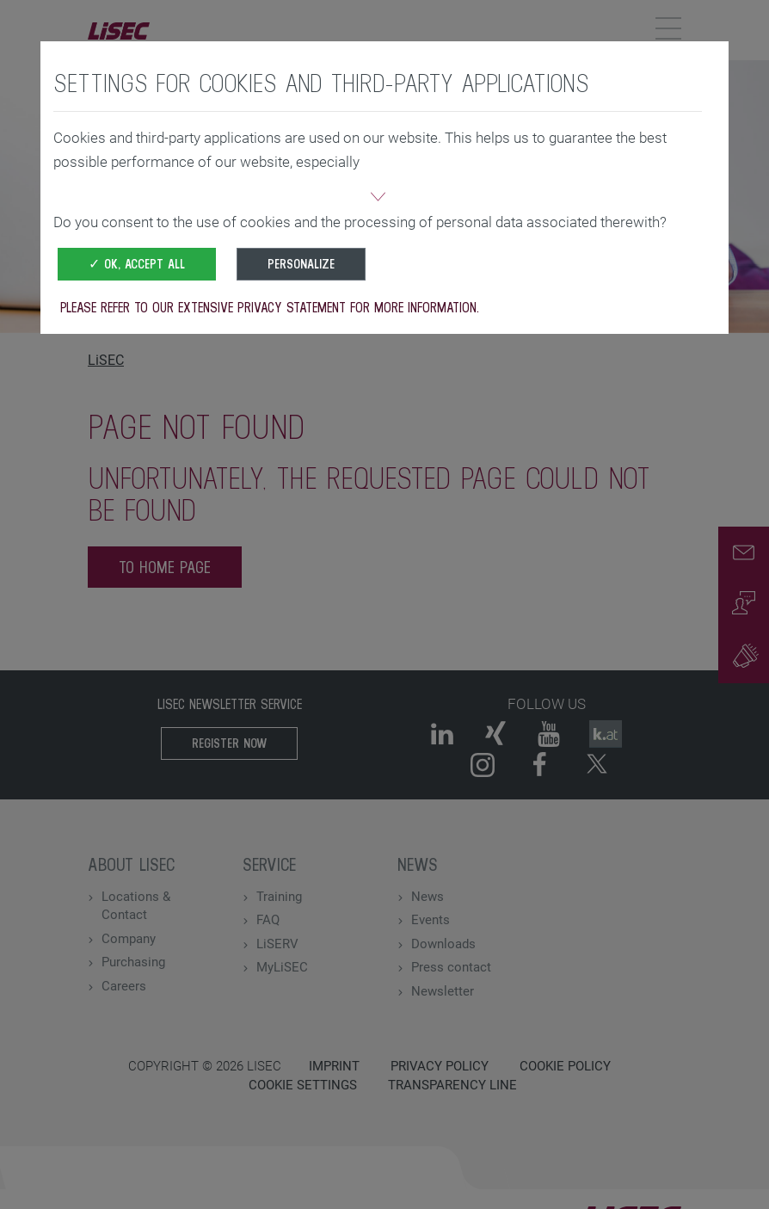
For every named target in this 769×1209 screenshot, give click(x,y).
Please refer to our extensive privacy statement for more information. (269, 307)
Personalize (301, 264)
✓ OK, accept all (137, 264)
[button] (377, 198)
